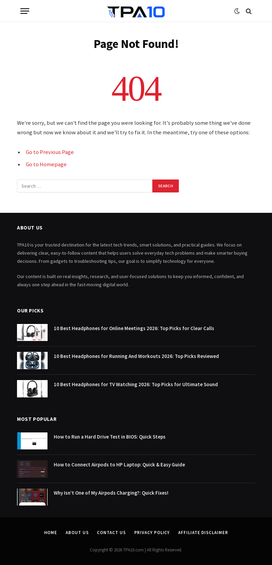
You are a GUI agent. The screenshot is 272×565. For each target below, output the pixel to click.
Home (50, 532)
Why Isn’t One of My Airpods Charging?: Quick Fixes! (111, 493)
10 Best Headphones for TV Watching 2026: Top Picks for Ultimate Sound (136, 384)
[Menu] (24, 11)
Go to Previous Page (50, 152)
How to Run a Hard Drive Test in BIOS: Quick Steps (110, 436)
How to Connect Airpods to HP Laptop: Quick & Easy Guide (119, 464)
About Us (77, 532)
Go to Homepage (46, 164)
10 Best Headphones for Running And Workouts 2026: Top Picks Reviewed (136, 356)
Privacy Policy (152, 532)
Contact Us (111, 532)
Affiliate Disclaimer (203, 532)
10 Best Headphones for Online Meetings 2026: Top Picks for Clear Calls (134, 328)
